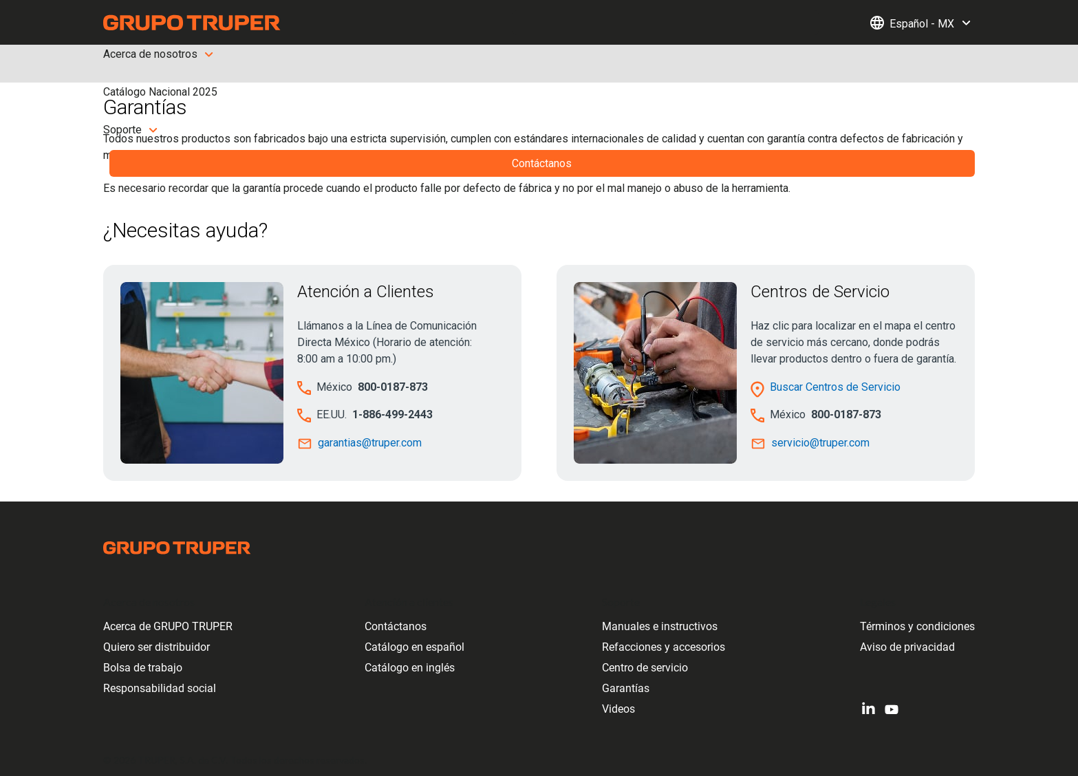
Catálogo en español (414, 647)
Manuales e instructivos (660, 626)
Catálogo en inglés (410, 667)
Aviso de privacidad (907, 647)
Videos (618, 708)
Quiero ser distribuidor (156, 647)
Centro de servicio (645, 667)
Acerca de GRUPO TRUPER (168, 626)
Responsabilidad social (159, 688)
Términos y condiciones (917, 626)
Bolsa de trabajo (142, 667)
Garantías (625, 688)
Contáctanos (396, 626)
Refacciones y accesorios (663, 647)
